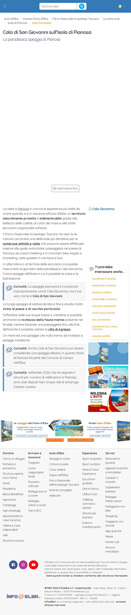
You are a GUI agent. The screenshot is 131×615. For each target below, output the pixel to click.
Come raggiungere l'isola (36, 472)
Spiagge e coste (59, 458)
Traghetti (34, 462)
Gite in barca (90, 488)
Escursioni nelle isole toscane (104, 328)
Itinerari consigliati (60, 490)
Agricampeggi (11, 510)
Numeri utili (112, 542)
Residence (9, 488)
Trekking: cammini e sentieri (88, 504)
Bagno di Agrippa (101, 292)
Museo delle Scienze (103, 313)
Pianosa (23, 209)
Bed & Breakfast (13, 494)
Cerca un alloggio (14, 458)
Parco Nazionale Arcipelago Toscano (76, 18)
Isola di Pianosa (17, 23)
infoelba (50, 601)
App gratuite (113, 531)
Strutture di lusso (13, 540)
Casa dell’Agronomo (104, 306)
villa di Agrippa (59, 329)
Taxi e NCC (34, 510)
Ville (5, 535)
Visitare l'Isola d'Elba (35, 18)
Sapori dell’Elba (58, 475)
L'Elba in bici (89, 494)
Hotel (6, 483)
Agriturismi (9, 499)
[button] (5, 6)
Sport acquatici (92, 458)
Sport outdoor (91, 464)
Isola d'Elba (11, 18)
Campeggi (9, 505)
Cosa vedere (57, 469)
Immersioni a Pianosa (104, 285)
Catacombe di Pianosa (104, 299)
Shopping (111, 516)
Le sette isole (111, 18)
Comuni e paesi (59, 464)
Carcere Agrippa (101, 336)
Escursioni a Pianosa (104, 279)
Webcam (55, 495)
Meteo (109, 536)
